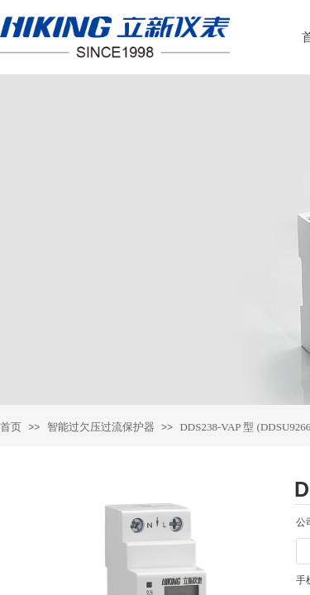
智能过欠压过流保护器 (101, 427)
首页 (10, 427)
